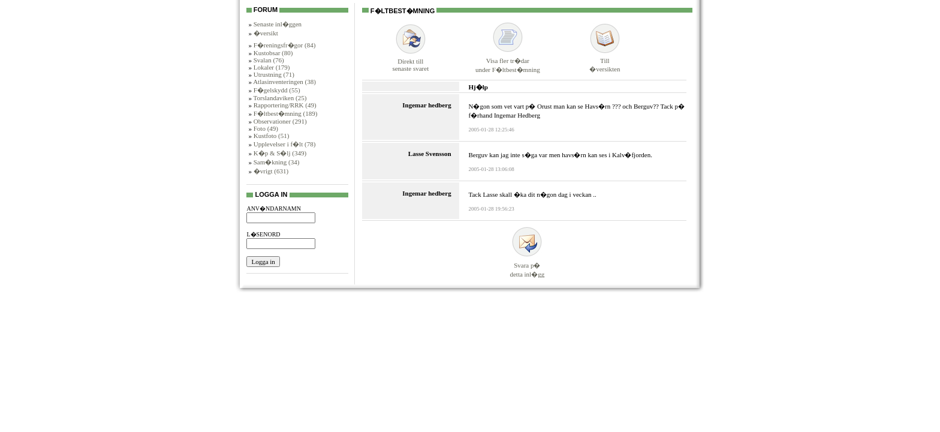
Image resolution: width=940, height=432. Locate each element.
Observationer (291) (280, 121)
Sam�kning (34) (277, 162)
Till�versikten (604, 60)
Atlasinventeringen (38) (284, 81)
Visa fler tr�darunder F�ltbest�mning (507, 59)
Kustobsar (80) (273, 52)
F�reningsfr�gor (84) (285, 45)
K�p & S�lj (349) (280, 153)
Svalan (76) (269, 60)
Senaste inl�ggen (278, 24)
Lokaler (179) (272, 67)
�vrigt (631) (271, 171)
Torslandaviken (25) (280, 97)
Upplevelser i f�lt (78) (285, 144)
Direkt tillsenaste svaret (410, 60)
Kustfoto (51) (272, 135)
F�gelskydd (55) (277, 90)
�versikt (266, 33)
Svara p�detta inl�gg (527, 264)
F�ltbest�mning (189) (286, 113)
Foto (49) (266, 128)
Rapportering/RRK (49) (285, 105)
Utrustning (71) (274, 74)
